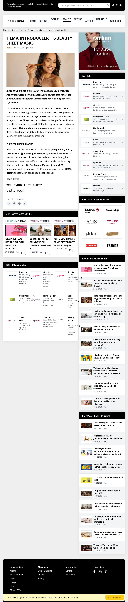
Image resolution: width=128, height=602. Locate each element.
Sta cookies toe (115, 597)
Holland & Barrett (17, 574)
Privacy (41, 578)
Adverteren (70, 574)
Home (33, 21)
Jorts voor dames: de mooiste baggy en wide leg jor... (64, 242)
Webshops (116, 21)
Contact (69, 571)
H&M (12, 578)
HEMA (12, 586)
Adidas (13, 571)
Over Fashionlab (45, 571)
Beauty (67, 21)
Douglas (13, 582)
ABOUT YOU (15, 589)
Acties (89, 21)
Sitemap (41, 574)
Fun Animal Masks (39, 165)
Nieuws (43, 21)
